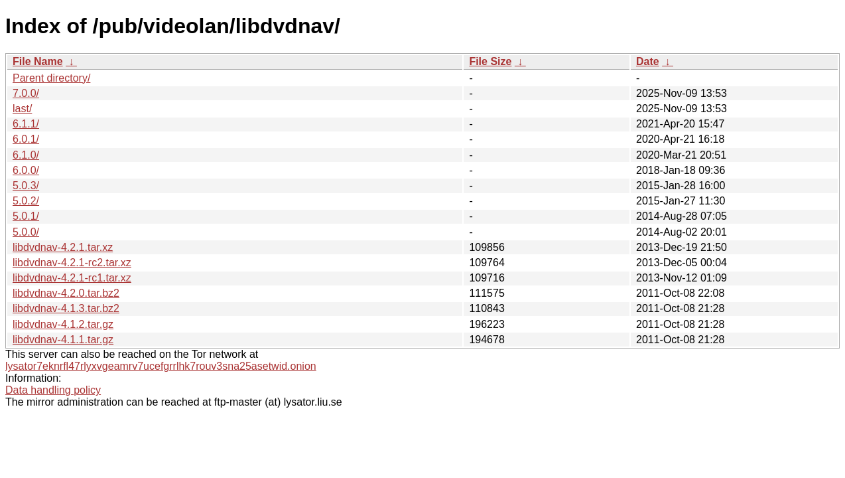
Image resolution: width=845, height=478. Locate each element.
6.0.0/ (26, 170)
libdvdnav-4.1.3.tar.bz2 (66, 308)
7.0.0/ (26, 93)
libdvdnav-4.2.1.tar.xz (63, 247)
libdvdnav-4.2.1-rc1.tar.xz (72, 277)
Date (647, 61)
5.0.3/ (26, 185)
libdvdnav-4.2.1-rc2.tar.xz (72, 262)
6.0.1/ (26, 139)
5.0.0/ (26, 232)
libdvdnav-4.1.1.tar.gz (63, 339)
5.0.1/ (26, 216)
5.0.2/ (26, 200)
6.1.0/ (26, 155)
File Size (490, 61)
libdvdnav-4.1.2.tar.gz (63, 324)
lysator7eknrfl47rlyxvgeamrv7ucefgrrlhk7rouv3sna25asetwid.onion (160, 366)
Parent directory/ (51, 78)
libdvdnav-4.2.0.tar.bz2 (66, 293)
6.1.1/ (26, 123)
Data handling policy (53, 390)
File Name (38, 61)
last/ (22, 108)
